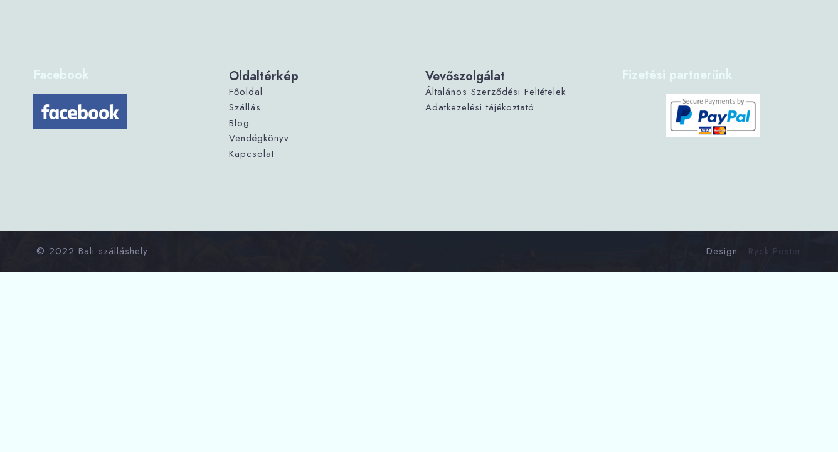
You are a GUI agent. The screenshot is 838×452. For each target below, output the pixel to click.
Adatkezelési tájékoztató (479, 107)
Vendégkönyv (259, 138)
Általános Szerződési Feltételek (495, 92)
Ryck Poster (775, 251)
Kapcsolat (251, 154)
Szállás (245, 107)
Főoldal (246, 92)
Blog (239, 123)
